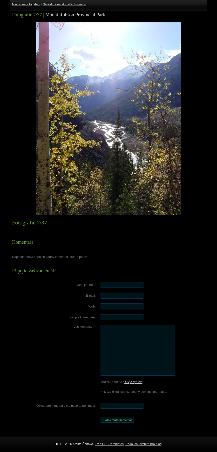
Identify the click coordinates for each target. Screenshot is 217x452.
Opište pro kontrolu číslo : (66, 405)
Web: (92, 306)
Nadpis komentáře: (82, 317)
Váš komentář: (84, 326)
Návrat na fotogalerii (26, 4)
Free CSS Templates (109, 444)
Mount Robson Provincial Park (75, 14)
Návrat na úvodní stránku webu (64, 4)
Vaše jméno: (86, 285)
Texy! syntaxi (133, 382)
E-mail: (90, 295)
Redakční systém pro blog (143, 444)
